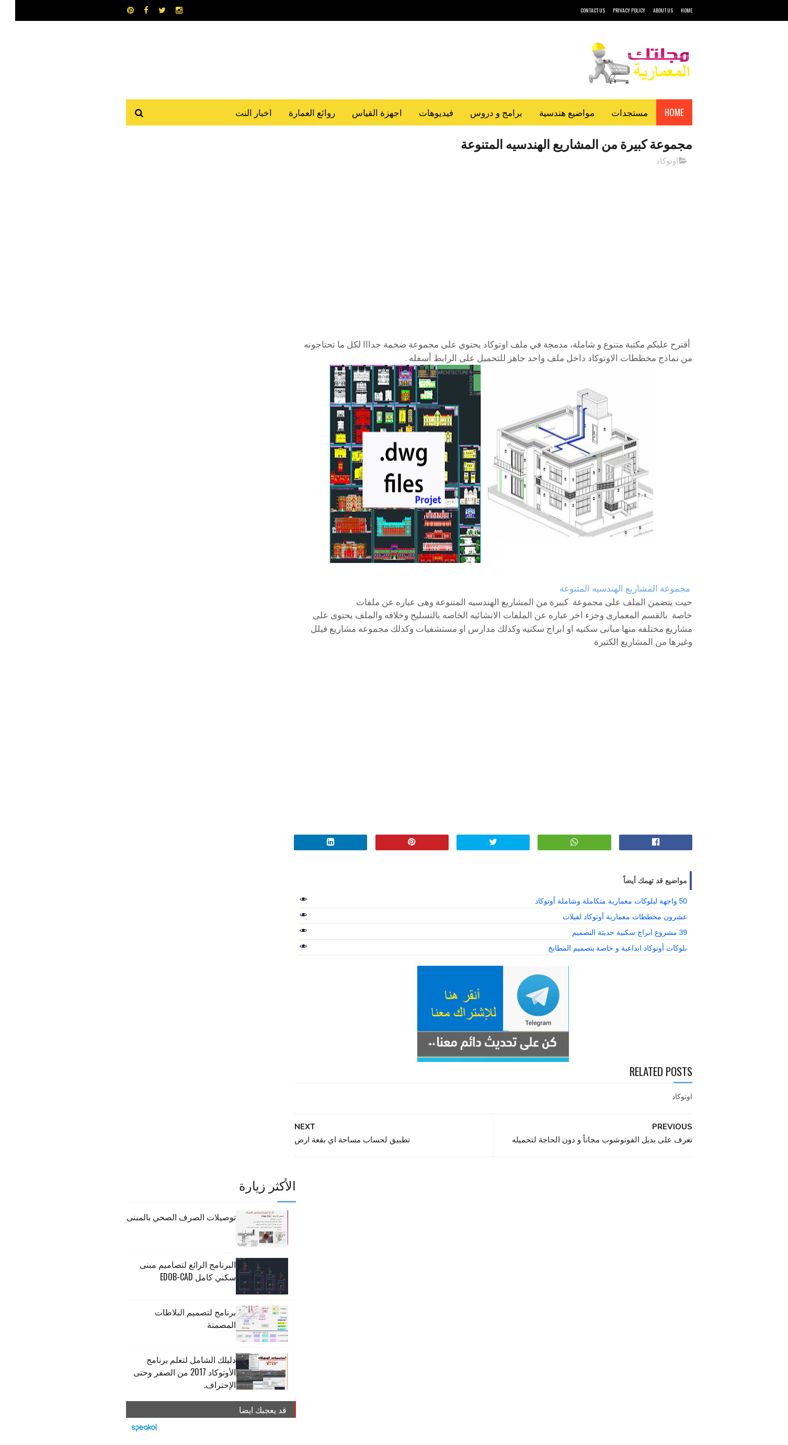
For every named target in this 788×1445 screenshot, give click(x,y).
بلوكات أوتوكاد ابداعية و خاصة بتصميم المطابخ (602, 948)
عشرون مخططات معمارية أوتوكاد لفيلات (609, 917)
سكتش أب (466, 1228)
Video (414, 1192)
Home (659, 112)
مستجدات (614, 112)
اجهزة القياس (362, 112)
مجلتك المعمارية (618, 1432)
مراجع (392, 1228)
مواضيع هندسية (551, 112)
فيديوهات (421, 112)
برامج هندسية (435, 1210)
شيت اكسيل (427, 1228)
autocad (377, 1192)
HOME (671, 10)
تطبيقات (396, 1210)
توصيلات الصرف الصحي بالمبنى (166, 185)
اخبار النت (238, 112)
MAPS (445, 1192)
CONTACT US (577, 10)
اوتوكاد (652, 161)
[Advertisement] (488, 248)
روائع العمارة (296, 112)
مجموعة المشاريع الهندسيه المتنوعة (609, 589)
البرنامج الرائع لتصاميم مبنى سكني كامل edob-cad (172, 238)
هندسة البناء (416, 1247)
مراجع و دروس (354, 1228)
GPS (473, 1192)
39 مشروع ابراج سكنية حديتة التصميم (614, 933)
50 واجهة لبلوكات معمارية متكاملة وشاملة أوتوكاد (596, 901)
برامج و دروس (481, 112)
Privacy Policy (614, 10)
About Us (648, 10)
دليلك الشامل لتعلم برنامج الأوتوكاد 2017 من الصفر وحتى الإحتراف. (169, 340)
